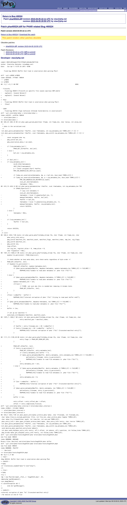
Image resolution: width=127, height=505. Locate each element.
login (125, 8)
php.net (59, 8)
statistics (111, 8)
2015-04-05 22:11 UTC (41, 19)
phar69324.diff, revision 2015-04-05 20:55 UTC (24, 46)
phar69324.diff (15, 19)
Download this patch (27, 34)
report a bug (82, 8)
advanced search (93, 8)
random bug (118, 8)
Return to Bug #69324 (12, 16)
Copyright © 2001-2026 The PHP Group (23, 501)
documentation (73, 8)
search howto (103, 8)
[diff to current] (29, 52)
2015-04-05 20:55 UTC (41, 21)
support (65, 8)
